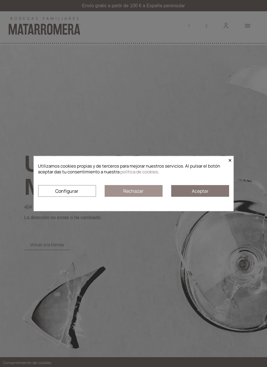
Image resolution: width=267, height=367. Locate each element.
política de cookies (139, 172)
